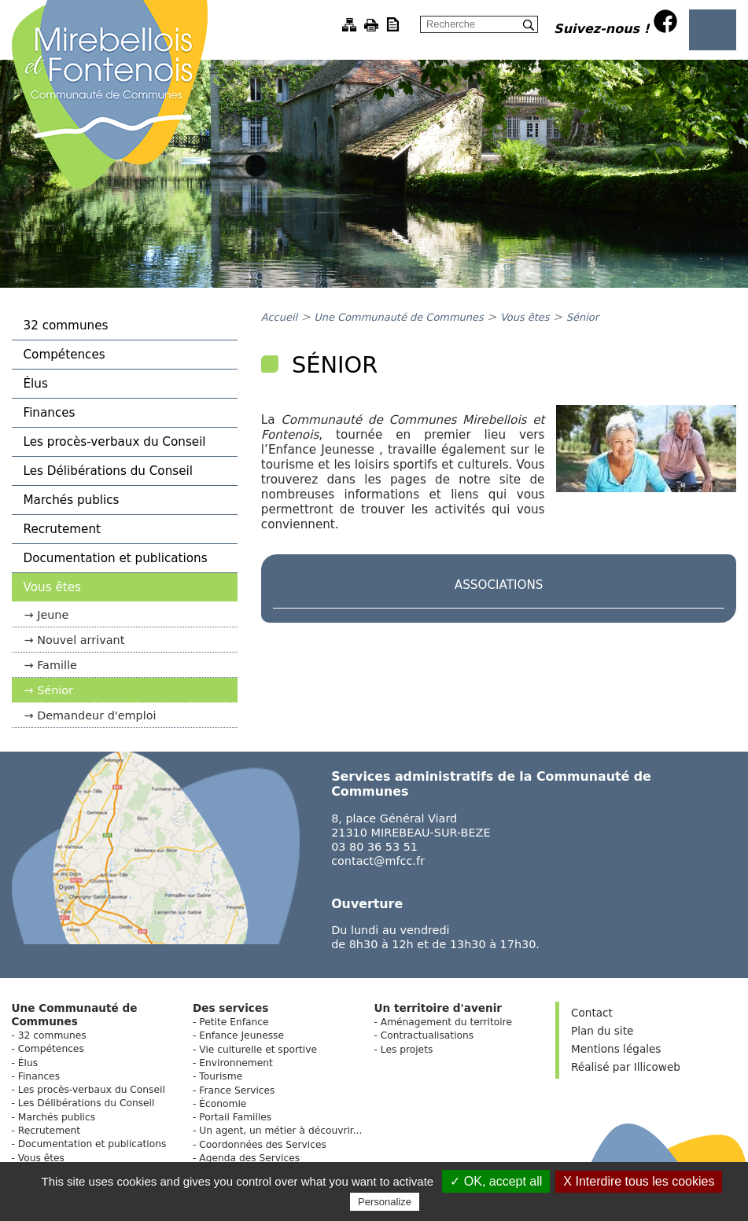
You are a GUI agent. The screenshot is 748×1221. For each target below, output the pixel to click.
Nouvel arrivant (80, 640)
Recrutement (62, 529)
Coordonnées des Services (262, 1144)
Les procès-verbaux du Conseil (115, 442)
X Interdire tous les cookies (638, 1181)
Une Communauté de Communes (398, 317)
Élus (36, 384)
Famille (57, 665)
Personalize (384, 1202)
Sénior (55, 690)
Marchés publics (72, 500)
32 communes (66, 325)
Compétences (64, 355)
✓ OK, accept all (496, 1181)
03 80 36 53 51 (374, 846)
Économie (222, 1103)
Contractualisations (427, 1035)
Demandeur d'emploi (96, 715)
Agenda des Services (249, 1158)
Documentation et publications (116, 558)
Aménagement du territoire (446, 1022)
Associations (499, 585)
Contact (592, 1012)
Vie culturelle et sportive (258, 1049)
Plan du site (602, 1030)
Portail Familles (235, 1117)
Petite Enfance (233, 1022)
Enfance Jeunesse (241, 1035)
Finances (50, 413)
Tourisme (220, 1076)
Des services (230, 1008)
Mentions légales (616, 1049)
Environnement (235, 1062)
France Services (237, 1090)
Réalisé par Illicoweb (625, 1067)
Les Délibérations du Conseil (108, 471)
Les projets (407, 1049)
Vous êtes (52, 587)
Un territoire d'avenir (438, 1008)
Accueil (279, 317)
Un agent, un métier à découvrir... (280, 1130)
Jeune (52, 615)
